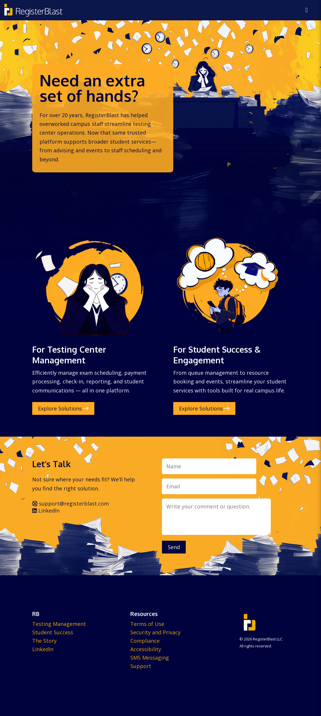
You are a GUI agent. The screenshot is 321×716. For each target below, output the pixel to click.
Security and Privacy (155, 632)
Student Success (52, 632)
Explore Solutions (63, 408)
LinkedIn (45, 510)
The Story (44, 640)
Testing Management (59, 623)
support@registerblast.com (70, 503)
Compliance (145, 640)
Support (140, 666)
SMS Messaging (149, 657)
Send (174, 547)
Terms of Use (147, 623)
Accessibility (145, 649)
